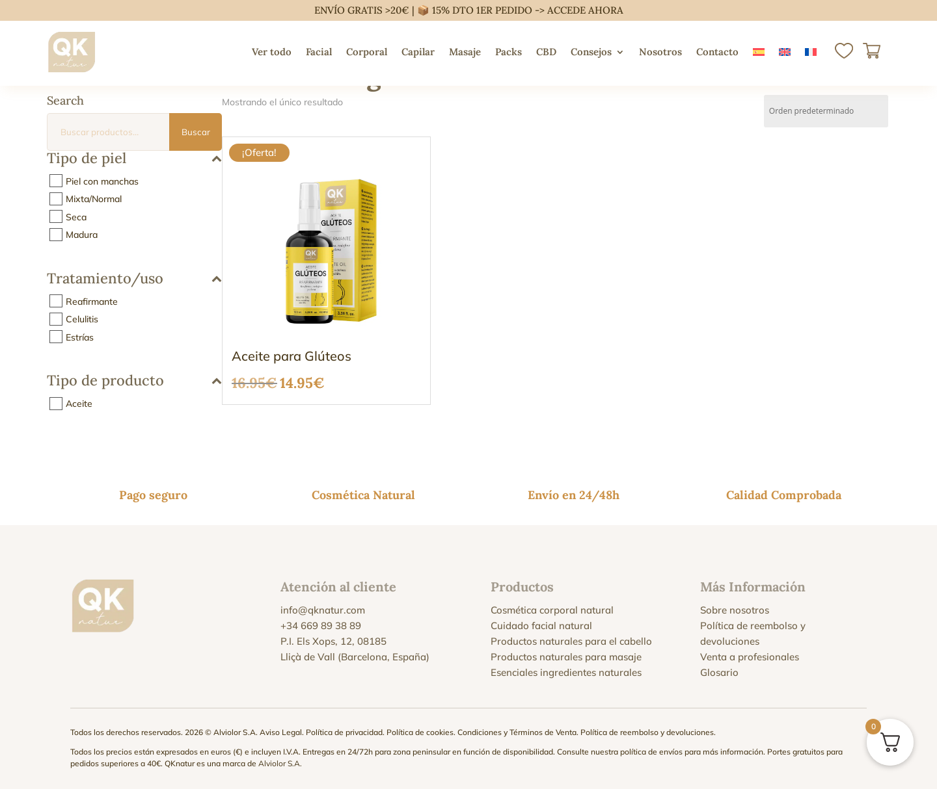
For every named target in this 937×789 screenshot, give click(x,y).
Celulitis (82, 319)
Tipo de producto (134, 381)
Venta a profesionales (749, 657)
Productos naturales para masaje (566, 657)
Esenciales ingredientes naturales (566, 672)
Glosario (719, 672)
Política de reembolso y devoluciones (647, 732)
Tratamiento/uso (134, 279)
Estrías (80, 337)
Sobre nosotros (734, 610)
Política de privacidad (344, 732)
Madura (82, 234)
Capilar (418, 51)
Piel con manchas (102, 181)
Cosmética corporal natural (552, 610)
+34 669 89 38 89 (320, 625)
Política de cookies (420, 732)
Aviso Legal (281, 732)
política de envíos (651, 752)
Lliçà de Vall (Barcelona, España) (354, 657)
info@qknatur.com (322, 610)
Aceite (79, 403)
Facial (319, 51)
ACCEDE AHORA (585, 10)
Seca (76, 216)
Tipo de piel (134, 159)
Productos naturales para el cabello (571, 641)
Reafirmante (92, 301)
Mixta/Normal (94, 199)
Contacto (717, 51)
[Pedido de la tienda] (826, 111)
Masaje (465, 51)
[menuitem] (759, 52)
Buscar (196, 132)
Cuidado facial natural (541, 625)
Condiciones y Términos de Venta (517, 732)
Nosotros (660, 51)
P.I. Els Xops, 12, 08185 (333, 641)
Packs (508, 51)
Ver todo (272, 51)
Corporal (366, 51)
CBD (546, 51)
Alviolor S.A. (280, 763)
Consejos (591, 51)
